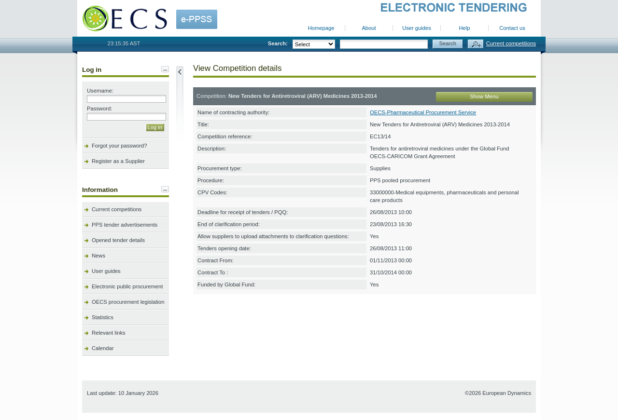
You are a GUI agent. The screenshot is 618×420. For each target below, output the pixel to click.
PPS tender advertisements (124, 225)
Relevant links (109, 333)
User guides (416, 28)
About (369, 28)
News (98, 255)
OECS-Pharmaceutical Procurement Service (423, 112)
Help (464, 28)
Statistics (102, 317)
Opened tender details (118, 240)
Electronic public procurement (127, 286)
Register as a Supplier (118, 161)
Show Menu (484, 96)
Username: (100, 91)
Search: (278, 43)
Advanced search (476, 44)
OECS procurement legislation (128, 302)
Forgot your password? (119, 146)
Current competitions (511, 43)
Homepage (321, 28)
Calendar (102, 348)
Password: (99, 108)
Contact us (512, 28)
